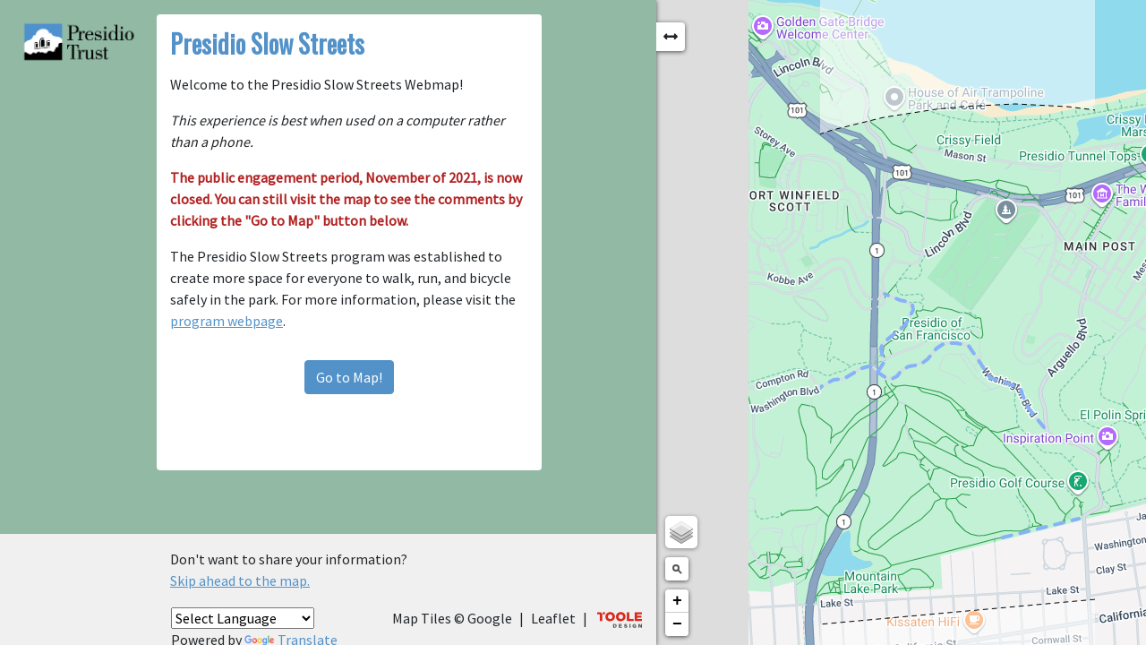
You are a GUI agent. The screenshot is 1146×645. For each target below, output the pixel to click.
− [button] (938, 624)
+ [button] (938, 601)
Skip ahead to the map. (240, 580)
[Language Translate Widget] (242, 618)
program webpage (279, 256)
